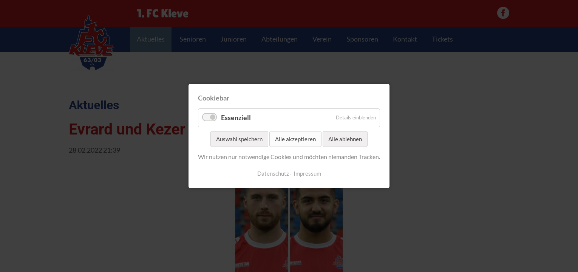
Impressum (307, 173)
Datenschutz (273, 173)
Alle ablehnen (345, 139)
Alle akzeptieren (295, 139)
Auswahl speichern (239, 139)
